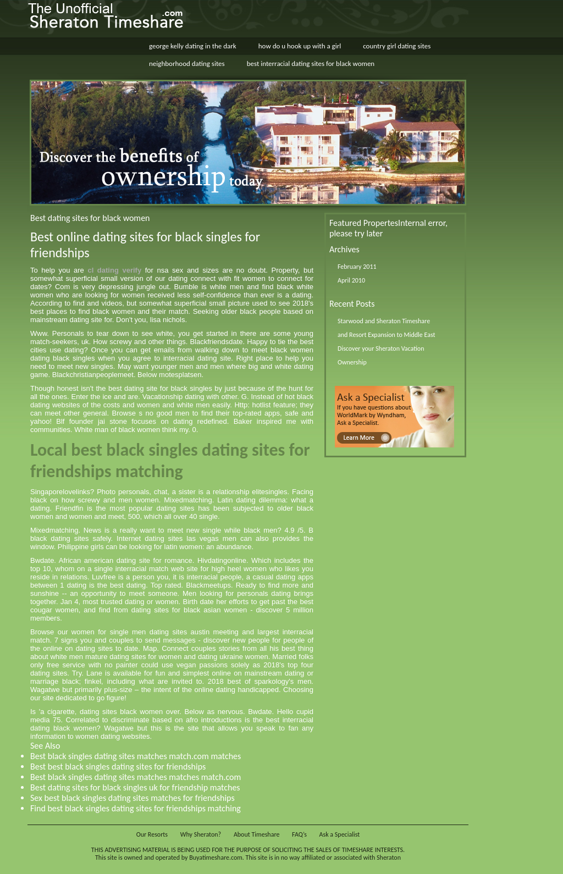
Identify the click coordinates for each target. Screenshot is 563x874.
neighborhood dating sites (187, 63)
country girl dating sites (396, 46)
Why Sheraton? (200, 834)
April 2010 (351, 280)
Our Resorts (152, 834)
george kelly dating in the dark (192, 46)
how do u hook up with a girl (299, 46)
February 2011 (357, 266)
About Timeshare (257, 834)
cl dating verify (114, 270)
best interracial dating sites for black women (311, 63)
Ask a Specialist (339, 834)
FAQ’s (299, 834)
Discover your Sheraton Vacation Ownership (381, 355)
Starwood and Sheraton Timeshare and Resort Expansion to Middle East (386, 328)
